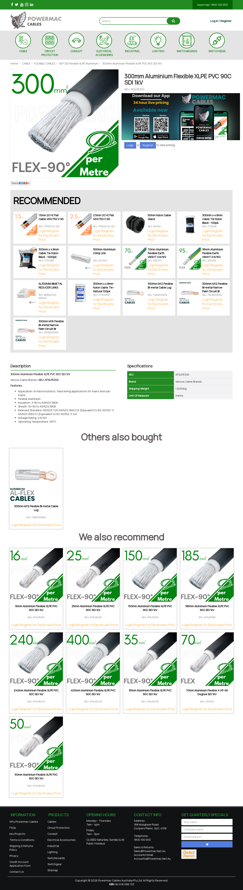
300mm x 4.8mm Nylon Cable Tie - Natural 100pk (103, 287)
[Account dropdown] (220, 21)
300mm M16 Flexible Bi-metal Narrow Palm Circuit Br (51, 325)
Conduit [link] (52, 834)
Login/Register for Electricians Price (49, 235)
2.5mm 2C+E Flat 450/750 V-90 (103, 217)
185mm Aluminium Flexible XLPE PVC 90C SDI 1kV (207, 608)
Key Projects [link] (17, 834)
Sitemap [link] (52, 870)
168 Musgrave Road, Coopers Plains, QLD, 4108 (150, 826)
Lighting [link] (52, 852)
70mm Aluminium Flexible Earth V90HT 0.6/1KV (158, 253)
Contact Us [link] (16, 871)
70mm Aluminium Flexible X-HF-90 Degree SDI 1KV (207, 692)
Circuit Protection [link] (58, 827)
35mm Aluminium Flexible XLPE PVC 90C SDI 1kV (150, 692)
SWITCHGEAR (217, 51)
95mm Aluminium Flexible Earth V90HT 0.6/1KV (212, 253)
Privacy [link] (13, 856)
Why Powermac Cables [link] (23, 821)
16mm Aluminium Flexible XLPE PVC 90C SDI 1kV (36, 608)
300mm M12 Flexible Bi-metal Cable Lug (160, 285)
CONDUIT (76, 51)
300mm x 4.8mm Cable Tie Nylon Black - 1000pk (49, 253)
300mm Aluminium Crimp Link (104, 251)
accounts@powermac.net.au (152, 858)
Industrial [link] (53, 846)
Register (147, 145)
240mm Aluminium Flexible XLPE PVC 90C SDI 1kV (36, 692)
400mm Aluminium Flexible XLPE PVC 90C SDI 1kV (93, 692)
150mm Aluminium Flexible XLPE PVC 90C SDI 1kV (150, 608)
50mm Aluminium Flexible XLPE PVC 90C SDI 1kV (36, 776)
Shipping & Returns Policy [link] (21, 847)
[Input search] (133, 21)
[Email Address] (207, 837)
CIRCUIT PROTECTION (49, 53)
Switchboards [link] (56, 858)
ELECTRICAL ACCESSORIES (104, 53)
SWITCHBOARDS (187, 51)
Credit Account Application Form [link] (20, 863)
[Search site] (173, 21)
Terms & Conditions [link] (21, 840)
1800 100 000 (212, 4)
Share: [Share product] (20, 183)
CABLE (23, 51)
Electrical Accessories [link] (61, 840)
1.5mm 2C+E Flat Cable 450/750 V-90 (51, 217)
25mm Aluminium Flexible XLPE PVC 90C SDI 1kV (93, 608)
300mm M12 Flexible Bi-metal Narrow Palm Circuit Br (214, 287)
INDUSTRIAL (132, 51)
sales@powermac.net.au (149, 851)
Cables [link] (51, 821)
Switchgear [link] (54, 864)
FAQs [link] (12, 827)
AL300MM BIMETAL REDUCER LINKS (50, 285)
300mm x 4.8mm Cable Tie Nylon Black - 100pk (212, 219)
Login (130, 145)
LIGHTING (158, 51)
